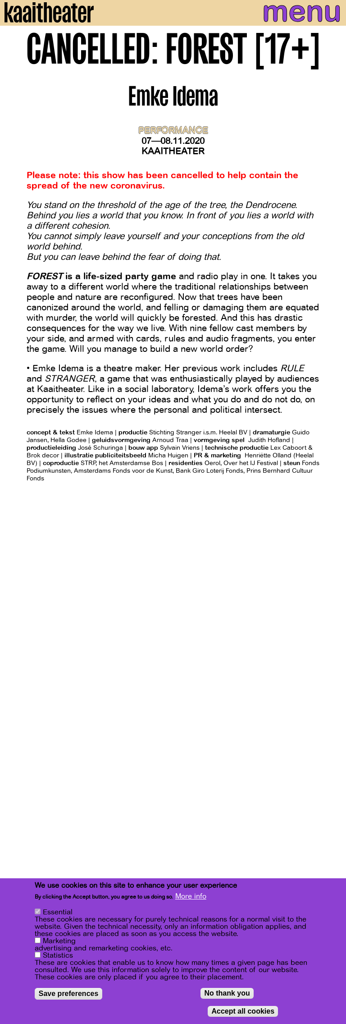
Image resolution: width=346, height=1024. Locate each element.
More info (190, 897)
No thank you (227, 994)
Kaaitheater (173, 151)
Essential (58, 913)
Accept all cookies (242, 1012)
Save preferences (69, 994)
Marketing (59, 941)
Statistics (58, 956)
